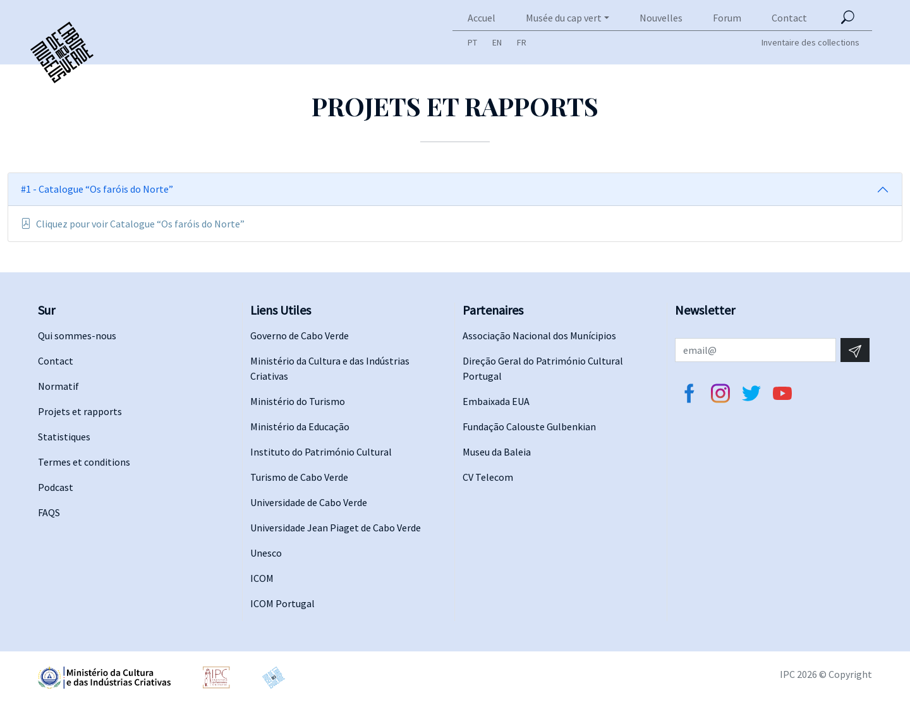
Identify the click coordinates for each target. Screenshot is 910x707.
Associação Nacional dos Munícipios (539, 335)
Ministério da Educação (299, 426)
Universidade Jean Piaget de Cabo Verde (335, 527)
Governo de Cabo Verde (299, 335)
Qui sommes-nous (77, 335)
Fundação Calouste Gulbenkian (529, 426)
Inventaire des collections (810, 42)
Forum (727, 17)
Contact (789, 17)
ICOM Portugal (282, 603)
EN (497, 42)
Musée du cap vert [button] (564, 17)
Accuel (481, 17)
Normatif (58, 386)
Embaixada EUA (496, 401)
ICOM (262, 578)
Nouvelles (661, 17)
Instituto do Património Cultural (321, 451)
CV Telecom (488, 477)
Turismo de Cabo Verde (299, 477)
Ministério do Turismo (297, 401)
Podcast (55, 487)
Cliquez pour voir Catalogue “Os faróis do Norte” (133, 223)
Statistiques (64, 436)
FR (521, 42)
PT (472, 42)
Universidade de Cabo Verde (308, 502)
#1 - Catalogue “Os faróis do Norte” (97, 189)
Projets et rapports (80, 411)
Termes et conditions (84, 462)
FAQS (49, 512)
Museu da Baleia (497, 451)
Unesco (266, 553)
